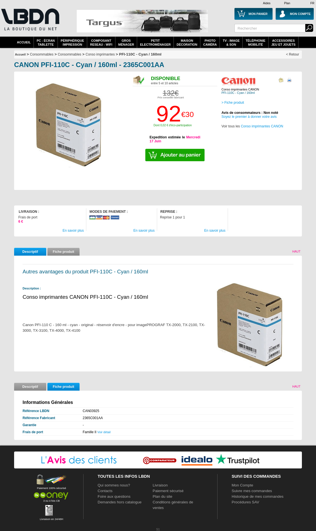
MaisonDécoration (187, 42)
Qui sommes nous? (114, 485)
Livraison (160, 485)
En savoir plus (73, 231)
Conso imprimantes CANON (262, 126)
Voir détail (104, 432)
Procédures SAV (245, 502)
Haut (296, 251)
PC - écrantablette (46, 42)
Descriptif (30, 252)
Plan (287, 3)
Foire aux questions (114, 496)
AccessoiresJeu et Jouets (283, 42)
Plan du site (162, 496)
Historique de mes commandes (258, 496)
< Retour (292, 54)
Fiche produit (63, 252)
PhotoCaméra (210, 42)
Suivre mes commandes (252, 491)
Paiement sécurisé (168, 491)
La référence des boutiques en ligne (29, 23)
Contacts (105, 491)
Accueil (24, 42)
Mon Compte (242, 485)
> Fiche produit (232, 103)
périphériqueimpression (72, 42)
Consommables (69, 54)
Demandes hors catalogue (120, 502)
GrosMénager (126, 42)
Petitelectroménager (155, 42)
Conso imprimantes (100, 54)
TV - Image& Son (231, 42)
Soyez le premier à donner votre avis (248, 117)
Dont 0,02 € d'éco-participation (172, 125)
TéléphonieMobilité (255, 42)
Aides (267, 3)
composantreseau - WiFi (101, 42)
